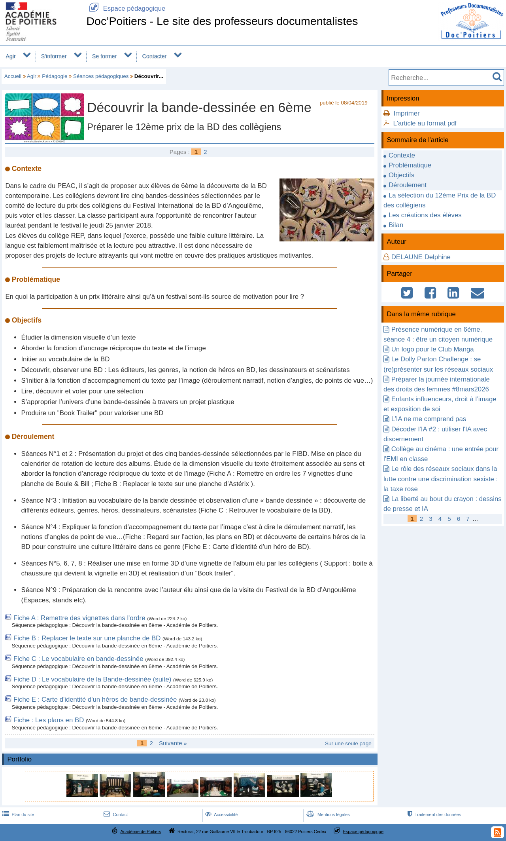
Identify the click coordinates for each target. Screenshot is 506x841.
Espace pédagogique (125, 8)
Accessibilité (221, 814)
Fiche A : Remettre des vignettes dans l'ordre (79, 618)
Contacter (154, 56)
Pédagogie (54, 76)
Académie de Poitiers (140, 831)
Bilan (396, 225)
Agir (10, 56)
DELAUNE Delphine (421, 257)
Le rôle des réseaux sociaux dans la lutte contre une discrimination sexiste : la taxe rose (440, 478)
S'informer (54, 56)
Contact (115, 814)
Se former (104, 56)
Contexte (402, 155)
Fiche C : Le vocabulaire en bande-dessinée (78, 659)
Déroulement (408, 185)
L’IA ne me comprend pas (428, 419)
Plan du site (17, 814)
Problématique (410, 165)
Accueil (12, 76)
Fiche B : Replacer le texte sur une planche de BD (86, 638)
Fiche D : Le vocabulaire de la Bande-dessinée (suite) (92, 679)
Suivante (173, 743)
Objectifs (401, 175)
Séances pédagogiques (100, 76)
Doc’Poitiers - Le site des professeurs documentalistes (222, 21)
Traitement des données (433, 814)
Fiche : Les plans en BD (48, 720)
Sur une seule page (348, 743)
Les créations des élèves (425, 215)
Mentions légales (327, 814)
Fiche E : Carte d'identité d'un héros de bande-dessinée (95, 699)
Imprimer (406, 113)
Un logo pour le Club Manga (432, 349)
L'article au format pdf (425, 123)
